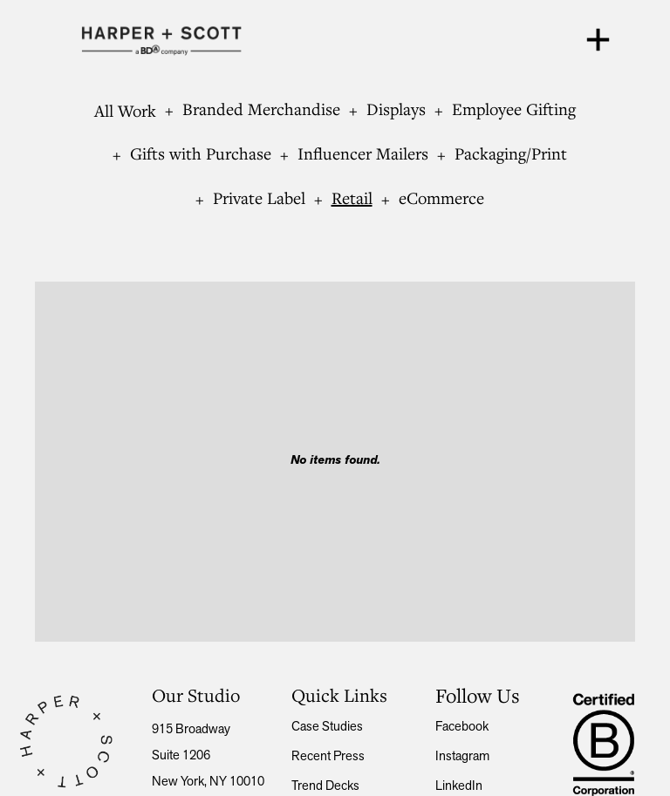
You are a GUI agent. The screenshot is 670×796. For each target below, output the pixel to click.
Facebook (462, 727)
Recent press (328, 757)
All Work (125, 110)
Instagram (462, 757)
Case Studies (327, 727)
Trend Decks (325, 786)
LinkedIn (458, 786)
